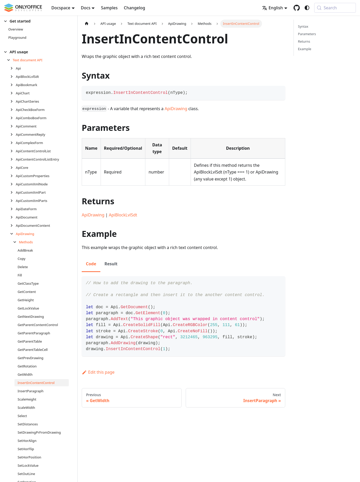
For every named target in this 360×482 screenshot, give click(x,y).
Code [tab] (91, 264)
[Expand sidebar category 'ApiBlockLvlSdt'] (13, 76)
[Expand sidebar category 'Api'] (13, 68)
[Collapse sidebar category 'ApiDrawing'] (13, 233)
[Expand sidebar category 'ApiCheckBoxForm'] (13, 109)
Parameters (307, 34)
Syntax (303, 26)
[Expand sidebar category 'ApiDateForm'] (13, 209)
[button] (36, 21)
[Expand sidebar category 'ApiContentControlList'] (13, 151)
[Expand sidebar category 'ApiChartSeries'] (13, 101)
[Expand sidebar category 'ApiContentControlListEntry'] (13, 159)
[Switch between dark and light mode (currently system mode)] (307, 8)
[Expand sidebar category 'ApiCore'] (13, 167)
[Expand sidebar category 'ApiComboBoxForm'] (13, 118)
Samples (109, 8)
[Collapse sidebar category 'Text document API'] (10, 60)
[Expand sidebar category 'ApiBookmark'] (13, 84)
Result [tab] (110, 264)
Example (304, 49)
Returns (304, 41)
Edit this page (98, 372)
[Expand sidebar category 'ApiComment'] (13, 126)
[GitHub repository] (296, 8)
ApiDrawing (176, 108)
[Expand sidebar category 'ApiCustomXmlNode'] (13, 184)
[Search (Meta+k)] (335, 8)
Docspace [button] (60, 8)
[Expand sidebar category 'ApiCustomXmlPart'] (13, 192)
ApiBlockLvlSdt (123, 215)
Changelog (134, 8)
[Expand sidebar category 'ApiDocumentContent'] (13, 225)
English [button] (272, 8)
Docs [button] (86, 8)
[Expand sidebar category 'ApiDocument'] (13, 217)
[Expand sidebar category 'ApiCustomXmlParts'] (13, 200)
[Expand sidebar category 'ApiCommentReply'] (13, 134)
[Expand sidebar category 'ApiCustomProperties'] (13, 175)
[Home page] (87, 24)
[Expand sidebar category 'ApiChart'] (13, 93)
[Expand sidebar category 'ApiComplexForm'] (13, 142)
